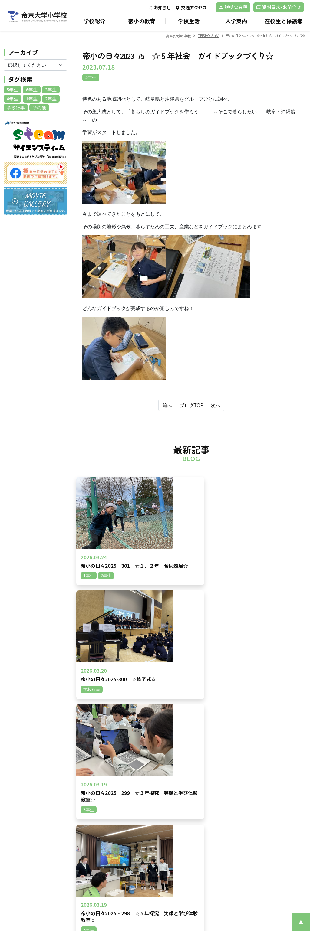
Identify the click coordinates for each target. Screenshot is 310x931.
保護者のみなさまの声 (106, 867)
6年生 (30, 89)
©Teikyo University (147, 906)
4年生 (12, 98)
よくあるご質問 (100, 874)
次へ (215, 405)
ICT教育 (206, 805)
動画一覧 (93, 791)
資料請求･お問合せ (278, 7)
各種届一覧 (152, 839)
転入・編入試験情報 (104, 853)
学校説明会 (96, 881)
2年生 (49, 98)
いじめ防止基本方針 (161, 805)
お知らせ (159, 8)
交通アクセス (190, 8)
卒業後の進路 (210, 812)
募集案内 (93, 839)
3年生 (49, 89)
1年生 (30, 98)
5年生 (12, 89)
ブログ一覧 (96, 784)
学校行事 (15, 107)
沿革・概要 (152, 777)
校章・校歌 (152, 784)
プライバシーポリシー (36, 832)
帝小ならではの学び (217, 770)
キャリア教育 (210, 784)
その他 (37, 107)
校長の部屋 (152, 853)
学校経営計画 (154, 770)
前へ (167, 405)
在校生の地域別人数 (104, 846)
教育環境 (206, 763)
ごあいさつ (152, 763)
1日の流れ (264, 763)
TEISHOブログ (156, 846)
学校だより (152, 812)
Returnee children (104, 860)
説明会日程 (233, 7)
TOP (89, 763)
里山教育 (206, 777)
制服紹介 (262, 777)
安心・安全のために (161, 798)
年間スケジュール (271, 770)
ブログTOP (191, 405)
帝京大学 (206, 839)
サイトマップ (210, 846)
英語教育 (206, 791)
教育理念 (150, 791)
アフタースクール (271, 784)
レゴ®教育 (208, 798)
